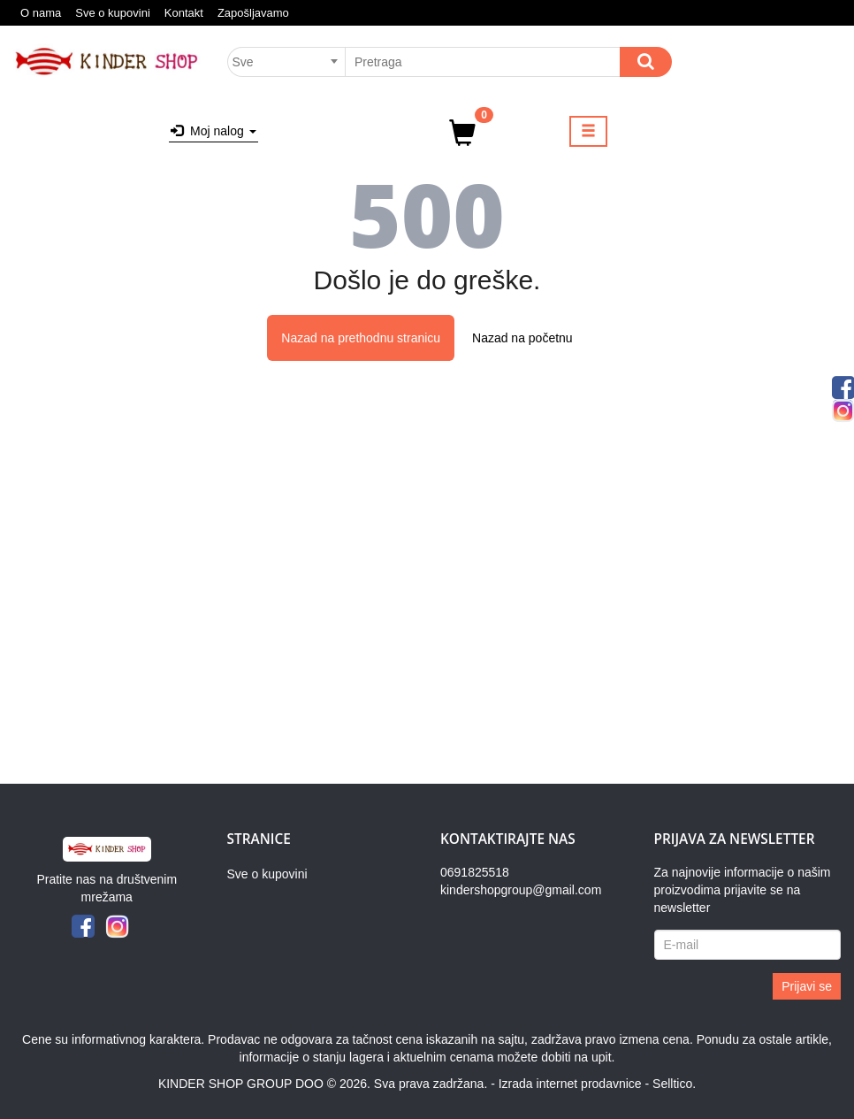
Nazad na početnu (522, 338)
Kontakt (183, 12)
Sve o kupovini (112, 12)
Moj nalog (213, 131)
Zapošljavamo (253, 12)
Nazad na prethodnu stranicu (360, 338)
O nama (40, 12)
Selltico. (674, 1084)
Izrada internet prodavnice (570, 1084)
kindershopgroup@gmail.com (520, 890)
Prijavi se (807, 986)
